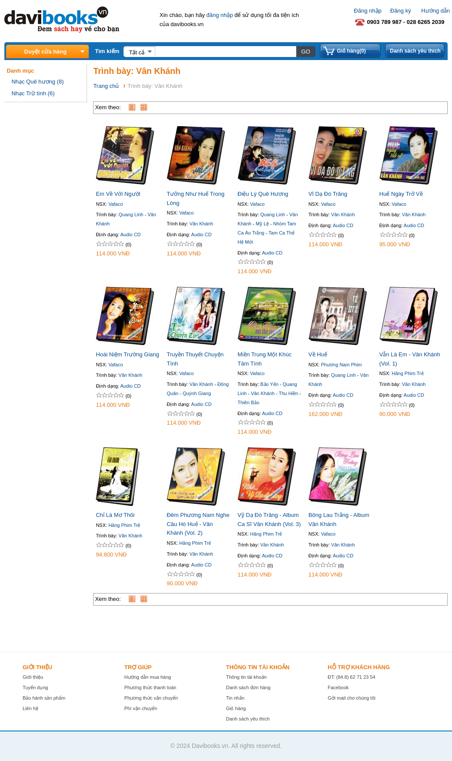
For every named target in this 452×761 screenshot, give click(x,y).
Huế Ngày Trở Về (401, 194)
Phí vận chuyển (140, 708)
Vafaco (115, 204)
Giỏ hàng (236, 708)
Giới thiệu (33, 677)
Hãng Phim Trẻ (408, 373)
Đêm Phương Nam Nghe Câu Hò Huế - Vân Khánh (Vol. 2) (198, 524)
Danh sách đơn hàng (248, 687)
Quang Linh (131, 214)
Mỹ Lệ (262, 223)
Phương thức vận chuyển (151, 698)
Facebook (338, 687)
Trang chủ (106, 86)
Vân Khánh (201, 223)
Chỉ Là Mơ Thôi (115, 515)
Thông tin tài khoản (246, 677)
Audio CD (130, 234)
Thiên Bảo (248, 402)
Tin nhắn (235, 698)
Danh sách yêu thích (415, 51)
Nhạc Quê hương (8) (37, 81)
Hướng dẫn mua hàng (147, 677)
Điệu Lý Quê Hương (263, 194)
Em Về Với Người (118, 194)
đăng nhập (219, 15)
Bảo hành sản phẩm (44, 698)
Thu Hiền (288, 393)
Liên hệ (30, 708)
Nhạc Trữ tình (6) (32, 93)
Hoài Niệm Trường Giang (127, 354)
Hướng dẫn (435, 10)
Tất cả (136, 52)
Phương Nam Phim (341, 364)
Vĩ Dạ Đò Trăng (327, 194)
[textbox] (225, 51)
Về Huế (317, 354)
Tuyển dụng (35, 687)
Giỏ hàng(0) (351, 51)
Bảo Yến (269, 384)
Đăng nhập (368, 10)
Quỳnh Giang (197, 393)
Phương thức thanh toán (150, 687)
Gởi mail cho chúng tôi (351, 698)
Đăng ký (400, 10)
